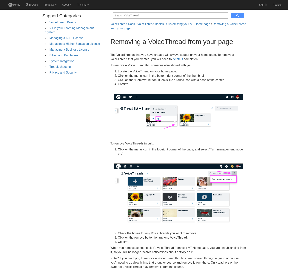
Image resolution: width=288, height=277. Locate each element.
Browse (32, 4)
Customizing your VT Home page (188, 24)
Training (83, 4)
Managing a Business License (69, 49)
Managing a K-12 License (66, 38)
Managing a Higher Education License (75, 43)
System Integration (62, 61)
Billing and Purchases (64, 55)
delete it (178, 59)
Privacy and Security (63, 72)
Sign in (263, 4)
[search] (170, 15)
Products (50, 4)
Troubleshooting (60, 66)
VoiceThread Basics (63, 22)
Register (277, 4)
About (66, 4)
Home (14, 5)
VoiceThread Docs (122, 24)
